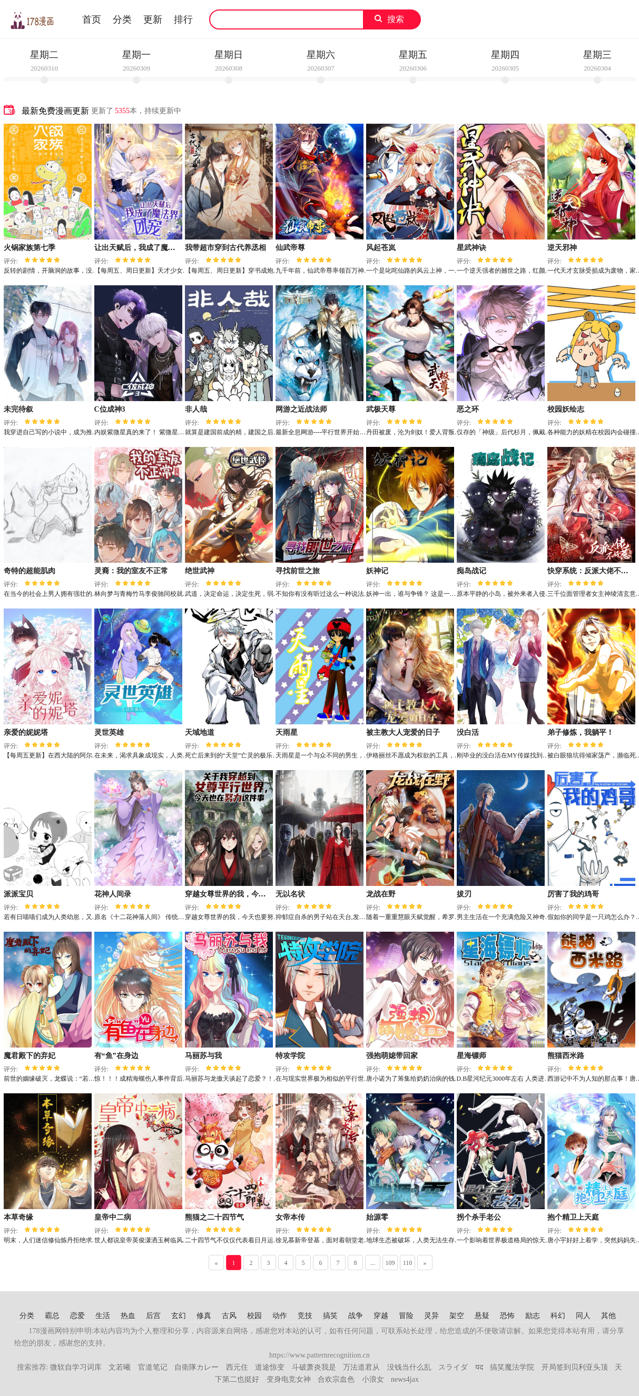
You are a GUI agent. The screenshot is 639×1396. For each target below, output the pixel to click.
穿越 (380, 1316)
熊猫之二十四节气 (214, 1217)
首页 (91, 19)
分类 (122, 19)
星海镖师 (471, 1056)
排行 (183, 19)
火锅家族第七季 (29, 248)
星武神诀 (471, 248)
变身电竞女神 (289, 1379)
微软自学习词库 (76, 1367)
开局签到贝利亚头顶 (575, 1367)
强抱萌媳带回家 (392, 1056)
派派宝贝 (18, 894)
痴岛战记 (471, 571)
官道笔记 (153, 1367)
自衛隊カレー (196, 1367)
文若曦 (120, 1367)
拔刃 (464, 894)
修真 (203, 1316)
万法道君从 (361, 1367)
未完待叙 (18, 409)
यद (479, 1367)
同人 (583, 1316)
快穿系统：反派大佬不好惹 (591, 571)
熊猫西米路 (565, 1056)
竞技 (305, 1316)
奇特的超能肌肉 (29, 571)
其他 (608, 1316)
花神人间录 (112, 894)
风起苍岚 (381, 248)
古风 (229, 1316)
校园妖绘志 (565, 409)
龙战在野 (381, 894)
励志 (532, 1316)
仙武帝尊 (290, 248)
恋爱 (77, 1316)
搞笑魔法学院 (512, 1367)
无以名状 (290, 894)
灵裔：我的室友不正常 (131, 571)
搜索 (395, 19)
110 (407, 1263)
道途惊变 (269, 1367)
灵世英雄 (109, 732)
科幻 (557, 1316)
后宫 (153, 1316)
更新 (152, 19)
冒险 (406, 1316)
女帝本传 (290, 1217)
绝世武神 (199, 571)
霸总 (52, 1316)
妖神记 (377, 571)
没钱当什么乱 (409, 1367)
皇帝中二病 (112, 1217)
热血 (128, 1316)
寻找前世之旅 (298, 571)
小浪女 (373, 1379)
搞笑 (330, 1316)
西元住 (237, 1367)
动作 (279, 1316)
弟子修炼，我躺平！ (580, 732)
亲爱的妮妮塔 (26, 732)
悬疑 (482, 1316)
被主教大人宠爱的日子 (403, 732)
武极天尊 (381, 409)
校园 (254, 1316)
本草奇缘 (18, 1217)
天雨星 (287, 732)
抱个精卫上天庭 (573, 1217)
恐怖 (507, 1316)
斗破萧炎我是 (314, 1367)
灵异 (431, 1316)
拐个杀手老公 (479, 1217)
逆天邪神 (562, 248)
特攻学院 (290, 1056)
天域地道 (199, 732)
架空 (456, 1316)
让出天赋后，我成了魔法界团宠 (146, 248)
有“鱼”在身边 (116, 1056)
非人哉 (196, 409)
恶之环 (468, 409)
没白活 (468, 732)
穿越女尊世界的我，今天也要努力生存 (247, 894)
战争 (355, 1316)
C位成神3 (109, 409)
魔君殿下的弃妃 (29, 1056)
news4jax (405, 1379)
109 (390, 1263)
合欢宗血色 (336, 1379)
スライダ (453, 1367)
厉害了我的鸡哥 (573, 894)
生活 (102, 1316)
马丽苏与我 (203, 1056)
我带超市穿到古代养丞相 (225, 248)
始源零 (377, 1217)
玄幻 (178, 1316)
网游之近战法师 (301, 409)
